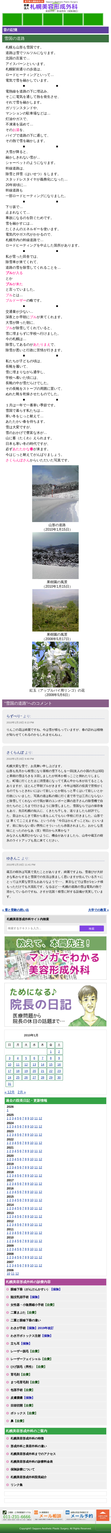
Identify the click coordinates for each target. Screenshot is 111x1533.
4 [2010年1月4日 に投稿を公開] (18, 1058)
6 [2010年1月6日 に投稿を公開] (34, 1058)
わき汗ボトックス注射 (32, 1335)
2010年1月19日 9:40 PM (20, 759)
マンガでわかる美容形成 (32, 19)
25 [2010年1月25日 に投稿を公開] (18, 1077)
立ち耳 (21, 1343)
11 (36, 1118)
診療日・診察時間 (93, 19)
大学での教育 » (98, 910)
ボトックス (24, 1413)
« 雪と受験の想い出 (15, 910)
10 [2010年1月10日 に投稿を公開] (9, 1064)
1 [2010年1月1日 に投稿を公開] (51, 1051)
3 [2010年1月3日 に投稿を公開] (9, 1058)
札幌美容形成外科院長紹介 (29, 1477)
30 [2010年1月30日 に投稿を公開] (59, 1077)
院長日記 (12, 19)
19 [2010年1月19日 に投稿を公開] (26, 1071)
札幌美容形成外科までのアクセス (33, 1454)
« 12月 (10, 1092)
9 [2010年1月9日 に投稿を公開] (59, 1058)
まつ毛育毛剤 (26, 1382)
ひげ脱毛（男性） (29, 1366)
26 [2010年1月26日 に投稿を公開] (26, 1077)
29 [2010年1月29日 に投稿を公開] (51, 1077)
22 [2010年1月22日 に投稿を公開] (51, 1071)
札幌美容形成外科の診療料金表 (32, 1461)
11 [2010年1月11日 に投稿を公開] (18, 1064)
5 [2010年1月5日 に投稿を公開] (26, 1058)
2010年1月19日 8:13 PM (20, 722)
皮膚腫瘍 (23, 1397)
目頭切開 (23, 1405)
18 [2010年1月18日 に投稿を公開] (18, 1071)
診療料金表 (73, 19)
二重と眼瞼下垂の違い (26, 1320)
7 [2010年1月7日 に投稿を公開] (43, 1058)
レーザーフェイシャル (32, 1359)
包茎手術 (23, 1390)
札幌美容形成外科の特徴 (27, 1438)
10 (31, 1118)
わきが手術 (32, 1328)
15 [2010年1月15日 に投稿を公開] (51, 1064)
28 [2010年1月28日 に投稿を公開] (42, 1077)
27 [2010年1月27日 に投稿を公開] (34, 1077)
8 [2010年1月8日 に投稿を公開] (51, 1058)
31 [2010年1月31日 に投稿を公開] (9, 1084)
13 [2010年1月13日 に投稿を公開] (34, 1064)
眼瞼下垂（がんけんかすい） (36, 1289)
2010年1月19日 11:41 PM (20, 864)
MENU (8, 6)
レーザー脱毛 (26, 1351)
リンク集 (17, 1485)
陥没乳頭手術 (26, 1297)
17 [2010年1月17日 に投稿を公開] (9, 1071)
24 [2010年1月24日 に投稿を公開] (9, 1077)
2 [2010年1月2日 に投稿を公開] (59, 1051)
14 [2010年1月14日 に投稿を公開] (42, 1064)
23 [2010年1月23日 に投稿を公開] (59, 1071)
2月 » (22, 1092)
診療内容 (53, 19)
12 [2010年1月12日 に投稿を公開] (26, 1064)
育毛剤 (21, 1374)
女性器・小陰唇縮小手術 (33, 1305)
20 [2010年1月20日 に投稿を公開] (34, 1071)
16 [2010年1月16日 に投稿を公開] (59, 1064)
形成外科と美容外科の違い (29, 1446)
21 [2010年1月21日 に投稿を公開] (42, 1071)
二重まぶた (24, 1312)
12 (40, 1118)
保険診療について (23, 1469)
